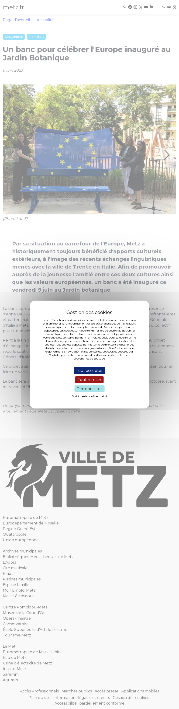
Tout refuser (89, 379)
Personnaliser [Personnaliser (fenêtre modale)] (89, 389)
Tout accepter (89, 370)
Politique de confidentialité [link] (89, 396)
